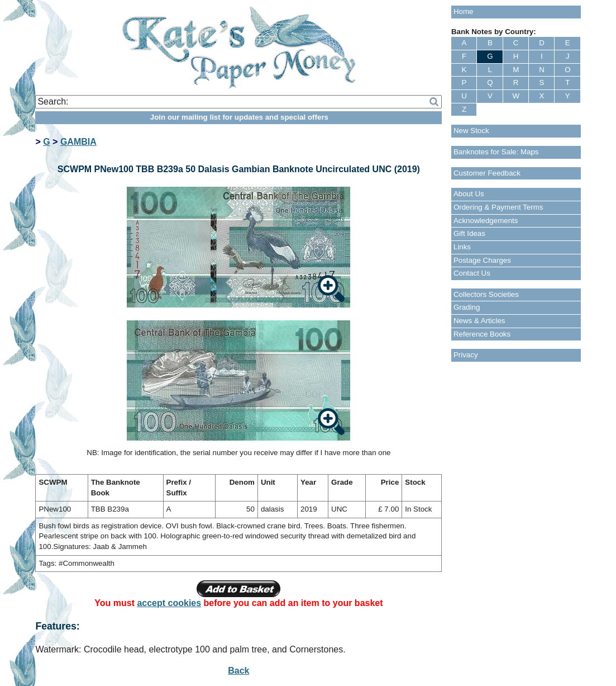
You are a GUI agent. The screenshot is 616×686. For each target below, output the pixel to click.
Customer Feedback (487, 173)
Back (238, 670)
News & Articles (479, 320)
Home (463, 11)
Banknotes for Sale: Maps (496, 152)
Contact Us (471, 273)
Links (462, 247)
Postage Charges (482, 260)
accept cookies (169, 603)
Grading (466, 307)
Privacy (465, 355)
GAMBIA (78, 141)
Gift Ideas (469, 233)
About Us (468, 194)
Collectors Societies (486, 294)
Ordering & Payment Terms (498, 207)
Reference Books (481, 334)
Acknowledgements (485, 220)
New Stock (471, 130)
